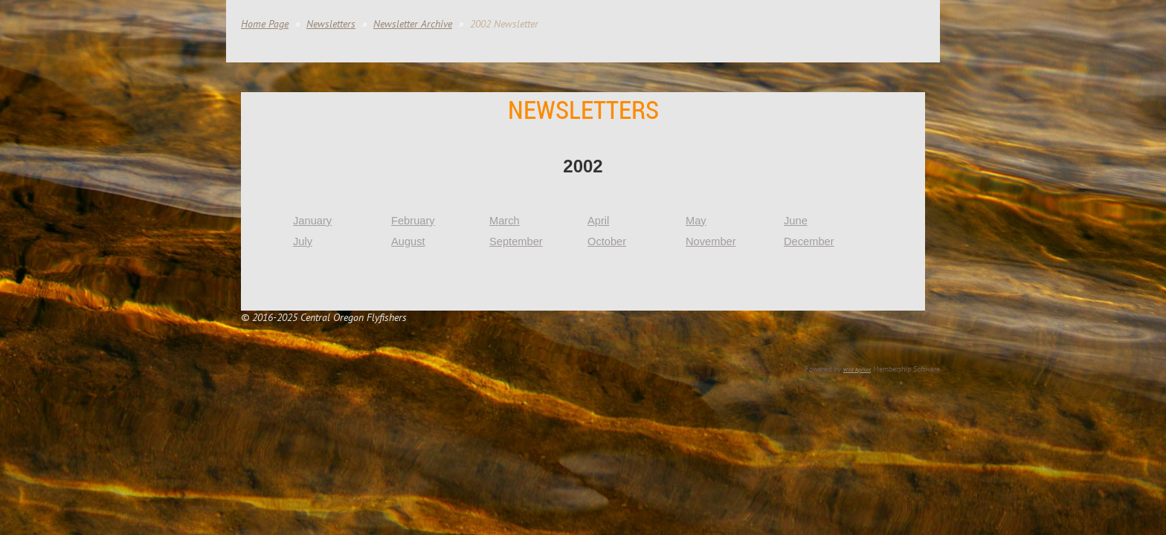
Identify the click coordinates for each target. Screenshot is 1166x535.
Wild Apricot (857, 369)
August (408, 241)
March (504, 221)
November (711, 241)
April (598, 221)
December (809, 241)
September (516, 241)
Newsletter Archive (412, 23)
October (606, 241)
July (302, 241)
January (312, 221)
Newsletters (330, 23)
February (413, 221)
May (696, 221)
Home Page (265, 23)
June (796, 221)
